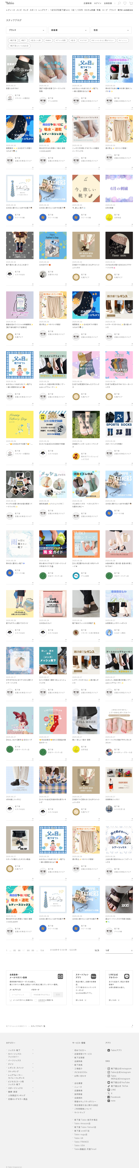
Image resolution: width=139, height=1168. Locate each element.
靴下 (24, 40)
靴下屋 (13, 40)
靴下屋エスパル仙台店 (20, 46)
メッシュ (123, 40)
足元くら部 (36, 40)
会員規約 (41, 1000)
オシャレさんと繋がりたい (103, 40)
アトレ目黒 (61, 40)
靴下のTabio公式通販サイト (16, 1026)
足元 (73, 40)
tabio (49, 40)
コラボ (84, 40)
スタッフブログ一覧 (38, 1026)
